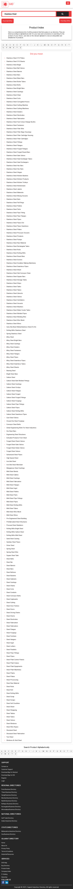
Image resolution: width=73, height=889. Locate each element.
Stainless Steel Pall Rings (15, 202)
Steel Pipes (10, 656)
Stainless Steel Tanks (13, 286)
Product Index (5, 868)
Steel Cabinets (11, 579)
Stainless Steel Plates (14, 229)
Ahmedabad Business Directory (11, 809)
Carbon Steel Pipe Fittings (15, 404)
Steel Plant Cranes (12, 663)
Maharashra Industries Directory (11, 831)
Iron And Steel (11, 461)
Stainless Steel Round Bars (15, 256)
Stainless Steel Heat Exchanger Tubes (19, 159)
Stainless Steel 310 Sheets (15, 61)
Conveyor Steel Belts (13, 424)
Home (3, 842)
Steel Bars (9, 569)
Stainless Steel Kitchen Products (17, 179)
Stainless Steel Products (14, 236)
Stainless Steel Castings (14, 92)
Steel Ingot (10, 643)
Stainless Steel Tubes (13, 290)
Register (4, 778)
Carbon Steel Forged (13, 394)
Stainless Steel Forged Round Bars (18, 152)
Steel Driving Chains (13, 613)
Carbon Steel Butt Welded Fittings (17, 381)
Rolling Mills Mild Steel (14, 535)
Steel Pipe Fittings (12, 653)
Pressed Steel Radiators (14, 525)
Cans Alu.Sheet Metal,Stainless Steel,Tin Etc (21, 327)
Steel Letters (10, 646)
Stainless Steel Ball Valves (15, 68)
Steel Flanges (11, 629)
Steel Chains (10, 586)
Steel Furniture (11, 636)
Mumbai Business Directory (9, 798)
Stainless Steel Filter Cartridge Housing (19, 135)
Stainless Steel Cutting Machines (17, 108)
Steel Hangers (11, 639)
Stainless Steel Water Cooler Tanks (18, 310)
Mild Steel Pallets (12, 492)
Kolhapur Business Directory (9, 803)
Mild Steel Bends (12, 471)
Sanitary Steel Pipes (13, 542)
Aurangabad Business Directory (11, 806)
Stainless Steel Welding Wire (16, 317)
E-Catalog (4, 874)
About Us (4, 845)
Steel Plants (10, 673)
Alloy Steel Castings (13, 344)
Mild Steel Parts (11, 495)
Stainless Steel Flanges (14, 145)
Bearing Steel (11, 371)
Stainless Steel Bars (13, 75)
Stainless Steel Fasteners (15, 125)
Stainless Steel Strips (13, 283)
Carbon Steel (10, 377)
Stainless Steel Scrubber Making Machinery (21, 263)
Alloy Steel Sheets (12, 367)
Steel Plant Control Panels (15, 660)
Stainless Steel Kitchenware (15, 186)
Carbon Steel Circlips (13, 387)
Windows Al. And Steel (14, 740)
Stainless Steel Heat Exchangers (17, 162)
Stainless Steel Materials (14, 192)
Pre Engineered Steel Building (16, 518)
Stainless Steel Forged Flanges (17, 149)
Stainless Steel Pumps (14, 239)
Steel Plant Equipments (14, 666)
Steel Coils (10, 589)
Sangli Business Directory (9, 795)
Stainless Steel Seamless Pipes (17, 266)
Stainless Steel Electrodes (15, 115)
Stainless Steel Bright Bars (15, 88)
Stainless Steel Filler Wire (15, 129)
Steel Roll (9, 690)
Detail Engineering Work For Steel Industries (21, 428)
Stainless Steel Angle (13, 65)
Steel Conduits (11, 592)
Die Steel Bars (11, 431)
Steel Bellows (11, 572)
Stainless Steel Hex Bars (14, 166)
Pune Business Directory (8, 789)
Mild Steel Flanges (12, 485)
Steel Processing (12, 680)
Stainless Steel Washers (14, 307)
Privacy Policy (5, 848)
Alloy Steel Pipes (12, 357)
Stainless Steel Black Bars (15, 78)
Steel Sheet (10, 707)
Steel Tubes (10, 717)
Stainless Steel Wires (13, 323)
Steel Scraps (10, 700)
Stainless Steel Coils (13, 98)
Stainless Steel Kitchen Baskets (17, 176)
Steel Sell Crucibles (13, 703)
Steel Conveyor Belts (13, 596)
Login (3, 781)
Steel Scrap (10, 697)
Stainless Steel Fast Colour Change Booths (20, 122)
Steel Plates (10, 676)
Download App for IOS (8, 775)
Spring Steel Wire (12, 552)
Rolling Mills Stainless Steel (16, 330)
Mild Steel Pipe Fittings (14, 498)
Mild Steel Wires (12, 515)
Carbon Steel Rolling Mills (15, 411)
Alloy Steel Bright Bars (14, 340)
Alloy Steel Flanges (13, 354)
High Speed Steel (12, 458)
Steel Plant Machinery (13, 670)
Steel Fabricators (12, 626)
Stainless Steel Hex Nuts (14, 169)
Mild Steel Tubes (12, 508)
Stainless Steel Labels (14, 189)
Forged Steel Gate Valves (15, 444)
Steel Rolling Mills (12, 693)
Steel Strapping (11, 710)
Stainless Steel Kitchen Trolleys (17, 182)
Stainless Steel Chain (13, 95)
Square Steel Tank (12, 555)
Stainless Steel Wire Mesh (15, 320)
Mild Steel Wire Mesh (13, 512)
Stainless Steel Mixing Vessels (17, 196)
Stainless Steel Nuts (13, 199)
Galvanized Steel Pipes (14, 455)
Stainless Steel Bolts (13, 85)
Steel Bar (9, 562)
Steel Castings (11, 582)
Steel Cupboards (12, 599)
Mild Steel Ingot (11, 488)
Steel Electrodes (12, 619)
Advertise (4, 877)
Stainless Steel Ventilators (15, 300)
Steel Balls (10, 559)
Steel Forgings (11, 633)
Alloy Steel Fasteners (13, 350)
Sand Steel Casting (12, 539)
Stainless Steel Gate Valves (15, 155)
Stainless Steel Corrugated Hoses (17, 102)
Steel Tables (10, 713)
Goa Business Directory (8, 834)
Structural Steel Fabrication (15, 733)
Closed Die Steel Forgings (15, 421)
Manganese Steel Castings (15, 468)
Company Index (6, 871)
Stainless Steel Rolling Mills (16, 253)
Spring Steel (10, 549)
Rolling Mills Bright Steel (14, 528)
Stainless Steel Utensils (14, 293)
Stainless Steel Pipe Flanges (16, 216)
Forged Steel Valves (13, 451)
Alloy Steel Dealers (12, 347)
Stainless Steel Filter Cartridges (17, 139)
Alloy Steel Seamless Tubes (16, 364)
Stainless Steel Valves (14, 297)
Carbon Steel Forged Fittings (16, 397)
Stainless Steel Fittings (14, 142)
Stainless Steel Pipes (13, 219)
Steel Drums (10, 616)
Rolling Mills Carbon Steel (15, 532)
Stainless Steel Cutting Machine (17, 105)
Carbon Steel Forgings (13, 401)
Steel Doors (10, 609)
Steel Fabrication (12, 623)
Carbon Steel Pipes (13, 407)
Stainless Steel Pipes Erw (15, 223)
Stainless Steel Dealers (14, 112)
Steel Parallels (11, 649)
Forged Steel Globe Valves (15, 448)
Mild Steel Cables (12, 475)
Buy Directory (5, 865)
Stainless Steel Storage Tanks (16, 280)
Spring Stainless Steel (13, 334)
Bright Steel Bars (12, 374)
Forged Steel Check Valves (15, 441)
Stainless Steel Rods (13, 250)
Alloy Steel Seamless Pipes (15, 360)
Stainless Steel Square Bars (15, 276)
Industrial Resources (7, 854)
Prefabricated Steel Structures (16, 522)
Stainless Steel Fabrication (15, 118)
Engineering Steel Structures (16, 434)
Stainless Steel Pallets (14, 206)
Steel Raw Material (12, 683)
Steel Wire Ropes (12, 727)
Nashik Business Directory (9, 801)
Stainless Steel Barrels (14, 71)
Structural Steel (11, 730)
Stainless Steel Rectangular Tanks (17, 246)
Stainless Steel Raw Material (16, 243)
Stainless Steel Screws (14, 260)
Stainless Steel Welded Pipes (16, 313)
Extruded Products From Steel (16, 438)
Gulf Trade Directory (7, 818)
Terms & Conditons (7, 851)
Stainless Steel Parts (13, 209)
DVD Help (4, 862)
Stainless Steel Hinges (14, 172)
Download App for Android (9, 772)
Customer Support (7, 769)
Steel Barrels (10, 565)
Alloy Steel (10, 337)
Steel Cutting (10, 602)
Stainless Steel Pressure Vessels (17, 233)
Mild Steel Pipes (12, 502)
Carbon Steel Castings (13, 384)
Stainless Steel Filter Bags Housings (18, 132)
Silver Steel (10, 545)
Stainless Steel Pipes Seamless (17, 226)
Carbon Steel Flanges (13, 391)
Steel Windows (11, 723)
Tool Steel (9, 737)
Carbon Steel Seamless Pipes (16, 414)
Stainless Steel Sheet (13, 270)
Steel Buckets (11, 576)
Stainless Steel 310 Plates (15, 58)
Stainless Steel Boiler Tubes (16, 81)
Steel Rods (10, 686)
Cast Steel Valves (12, 418)
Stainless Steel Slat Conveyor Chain (18, 273)
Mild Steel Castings (13, 478)
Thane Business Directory (9, 792)
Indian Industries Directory (9, 821)
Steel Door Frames (12, 606)
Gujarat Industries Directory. (36, 887)
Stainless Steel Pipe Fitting (15, 213)
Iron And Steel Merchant (14, 465)
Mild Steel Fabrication (13, 481)
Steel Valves (10, 720)
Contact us (4, 766)
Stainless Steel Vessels (14, 303)
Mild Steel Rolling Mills (14, 505)
